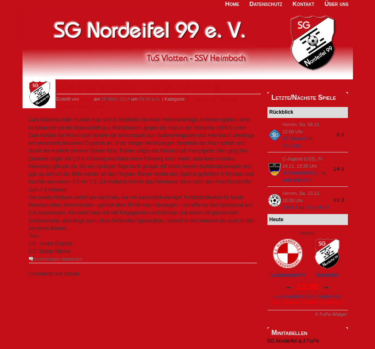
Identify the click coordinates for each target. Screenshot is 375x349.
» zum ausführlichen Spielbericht (307, 296)
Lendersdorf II (288, 275)
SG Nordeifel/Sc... (301, 172)
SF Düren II (294, 138)
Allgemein (228, 98)
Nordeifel (292, 145)
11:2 (338, 200)
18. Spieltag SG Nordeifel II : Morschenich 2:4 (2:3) (137, 88)
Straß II (290, 207)
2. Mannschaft (201, 98)
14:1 (338, 169)
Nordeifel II (317, 207)
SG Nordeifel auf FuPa (293, 341)
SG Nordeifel (90, 106)
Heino (87, 98)
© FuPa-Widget (331, 314)
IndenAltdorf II (297, 180)
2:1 (340, 134)
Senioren (65, 106)
